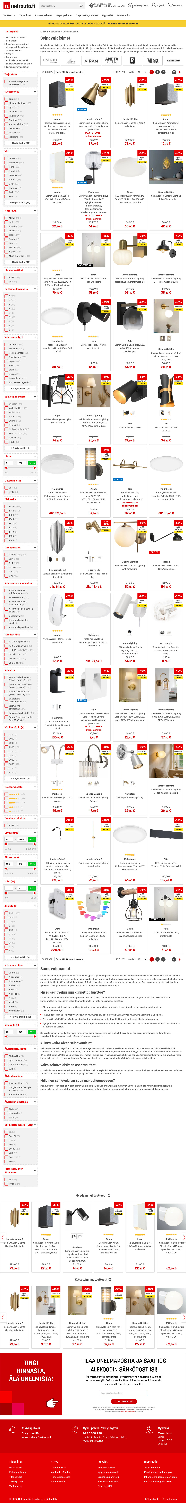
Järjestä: (47, 72)
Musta (15, 158)
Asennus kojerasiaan (21, 627)
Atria (13, 1006)
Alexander (16, 977)
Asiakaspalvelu (43, 15)
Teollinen (16, 348)
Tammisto (164, 1433)
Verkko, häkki (18, 433)
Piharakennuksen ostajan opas (160, 1476)
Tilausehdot (15, 1476)
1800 (13, 734)
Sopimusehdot (58, 1481)
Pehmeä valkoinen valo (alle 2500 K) (20, 718)
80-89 (14, 1148)
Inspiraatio (151, 1462)
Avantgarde (16, 1010)
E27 (14, 558)
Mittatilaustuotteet (108, 1481)
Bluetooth (15, 1113)
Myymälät (107, 15)
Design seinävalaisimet (17, 44)
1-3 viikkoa (17, 654)
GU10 (15, 567)
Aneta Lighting (18, 124)
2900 (13, 759)
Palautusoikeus (17, 1472)
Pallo (14, 412)
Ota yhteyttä (30, 1433)
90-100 (14, 1136)
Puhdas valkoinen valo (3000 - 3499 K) (20, 679)
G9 (13, 571)
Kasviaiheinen (17, 378)
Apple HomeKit (18, 1094)
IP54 (13, 515)
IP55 (13, 536)
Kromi (14, 171)
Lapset (14, 361)
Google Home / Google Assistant (20, 1089)
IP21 (13, 523)
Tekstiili (15, 247)
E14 (14, 563)
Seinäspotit (11, 40)
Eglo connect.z (18, 1060)
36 (12, 942)
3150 (13, 768)
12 (12, 317)
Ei (13, 281)
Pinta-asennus (19, 597)
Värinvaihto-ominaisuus (17, 707)
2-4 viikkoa (17, 658)
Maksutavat (15, 1467)
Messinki (15, 175)
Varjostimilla (18, 408)
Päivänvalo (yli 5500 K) (22, 713)
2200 (13, 743)
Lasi (14, 222)
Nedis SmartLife (18, 1064)
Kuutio (14, 441)
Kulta (14, 166)
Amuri (13, 989)
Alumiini (16, 226)
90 (12, 1144)
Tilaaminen (16, 1462)
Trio (14, 98)
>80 (13, 1153)
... (169, 72)
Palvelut (103, 1462)
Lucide (15, 111)
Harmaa (15, 188)
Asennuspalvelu (106, 1467)
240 (13, 917)
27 (174, 72)
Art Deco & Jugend (20, 382)
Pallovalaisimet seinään (17, 60)
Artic (13, 998)
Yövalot (9, 53)
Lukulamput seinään (16, 37)
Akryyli (15, 251)
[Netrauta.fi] (19, 5)
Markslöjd (16, 128)
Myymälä (163, 1428)
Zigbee (14, 1109)
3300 (13, 772)
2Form (14, 972)
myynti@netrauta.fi (93, 1440)
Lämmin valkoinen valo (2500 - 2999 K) (20, 686)
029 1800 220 (92, 1433)
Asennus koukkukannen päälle (21, 610)
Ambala (14, 985)
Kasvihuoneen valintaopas (158, 1472)
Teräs (14, 192)
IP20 (15, 506)
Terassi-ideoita (152, 1467)
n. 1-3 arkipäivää (20, 641)
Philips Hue (16, 1056)
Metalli (15, 218)
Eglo (14, 107)
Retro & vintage (19, 352)
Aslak (13, 1002)
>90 (12, 1140)
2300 (14, 747)
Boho (14, 365)
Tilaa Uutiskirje (124, 1401)
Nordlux (15, 120)
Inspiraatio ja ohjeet (87, 15)
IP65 (13, 519)
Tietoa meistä (58, 1467)
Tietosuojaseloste (60, 1476)
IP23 (13, 527)
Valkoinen (17, 162)
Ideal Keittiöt (105, 1486)
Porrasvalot (11, 57)
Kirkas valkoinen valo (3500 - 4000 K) (19, 693)
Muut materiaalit (19, 256)
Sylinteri (16, 403)
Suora (15, 420)
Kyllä (14, 277)
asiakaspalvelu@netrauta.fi (36, 1437)
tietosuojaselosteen (128, 1411)
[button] (20, 143)
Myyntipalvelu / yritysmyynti (100, 1428)
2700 (14, 751)
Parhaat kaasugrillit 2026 (158, 1481)
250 (13, 930)
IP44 (14, 510)
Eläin (14, 369)
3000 (14, 764)
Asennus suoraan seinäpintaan (18, 592)
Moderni (16, 344)
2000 (13, 738)
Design (14, 374)
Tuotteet (7, 15)
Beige (14, 183)
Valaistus (55, 31)
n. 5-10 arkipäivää (21, 650)
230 (14, 913)
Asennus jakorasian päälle (18, 621)
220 (12, 934)
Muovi (15, 230)
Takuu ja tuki (16, 1481)
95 (12, 1131)
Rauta (14, 239)
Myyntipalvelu (64, 15)
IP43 (13, 531)
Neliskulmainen (19, 429)
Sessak (14, 132)
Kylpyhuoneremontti (108, 1472)
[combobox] (62, 5)
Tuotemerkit (123, 15)
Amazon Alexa (18, 1083)
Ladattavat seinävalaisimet (19, 63)
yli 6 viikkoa (16, 662)
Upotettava (16, 615)
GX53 (13, 575)
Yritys (54, 1462)
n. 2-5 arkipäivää (20, 645)
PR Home (16, 136)
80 (12, 1161)
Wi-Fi (13, 1117)
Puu (13, 196)
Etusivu (44, 31)
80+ (14, 1157)
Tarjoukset (25, 15)
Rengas (15, 437)
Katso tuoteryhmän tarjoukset (18, 83)
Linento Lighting (20, 103)
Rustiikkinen (17, 357)
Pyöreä (14, 425)
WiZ (12, 1068)
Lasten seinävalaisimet (17, 66)
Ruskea (15, 179)
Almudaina (16, 981)
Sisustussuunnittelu (108, 1476)
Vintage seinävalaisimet (17, 47)
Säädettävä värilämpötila (18, 700)
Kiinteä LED (17, 554)
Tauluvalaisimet (14, 50)
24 (12, 938)
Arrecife (14, 993)
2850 (13, 755)
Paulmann (16, 115)
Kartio (15, 416)
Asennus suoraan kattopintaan (18, 603)
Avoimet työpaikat (61, 1472)
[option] (162, 338)
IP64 (13, 540)
